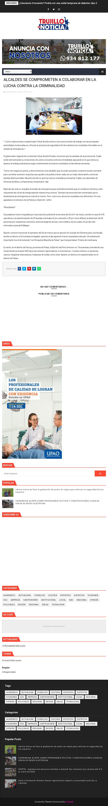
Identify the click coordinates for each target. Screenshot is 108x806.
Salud (45, 605)
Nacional (82, 600)
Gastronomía (30, 600)
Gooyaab (69, 802)
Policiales (9, 605)
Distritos (79, 595)
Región (21, 605)
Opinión (94, 600)
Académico (9, 595)
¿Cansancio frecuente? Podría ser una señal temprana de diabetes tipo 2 (58, 3)
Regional (34, 605)
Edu (5, 600)
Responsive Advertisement (54, 626)
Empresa (15, 600)
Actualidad (25, 595)
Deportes (65, 595)
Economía (93, 595)
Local (62, 600)
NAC (71, 600)
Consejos (39, 595)
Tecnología (58, 605)
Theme (48, 802)
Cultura (52, 595)
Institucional (48, 600)
